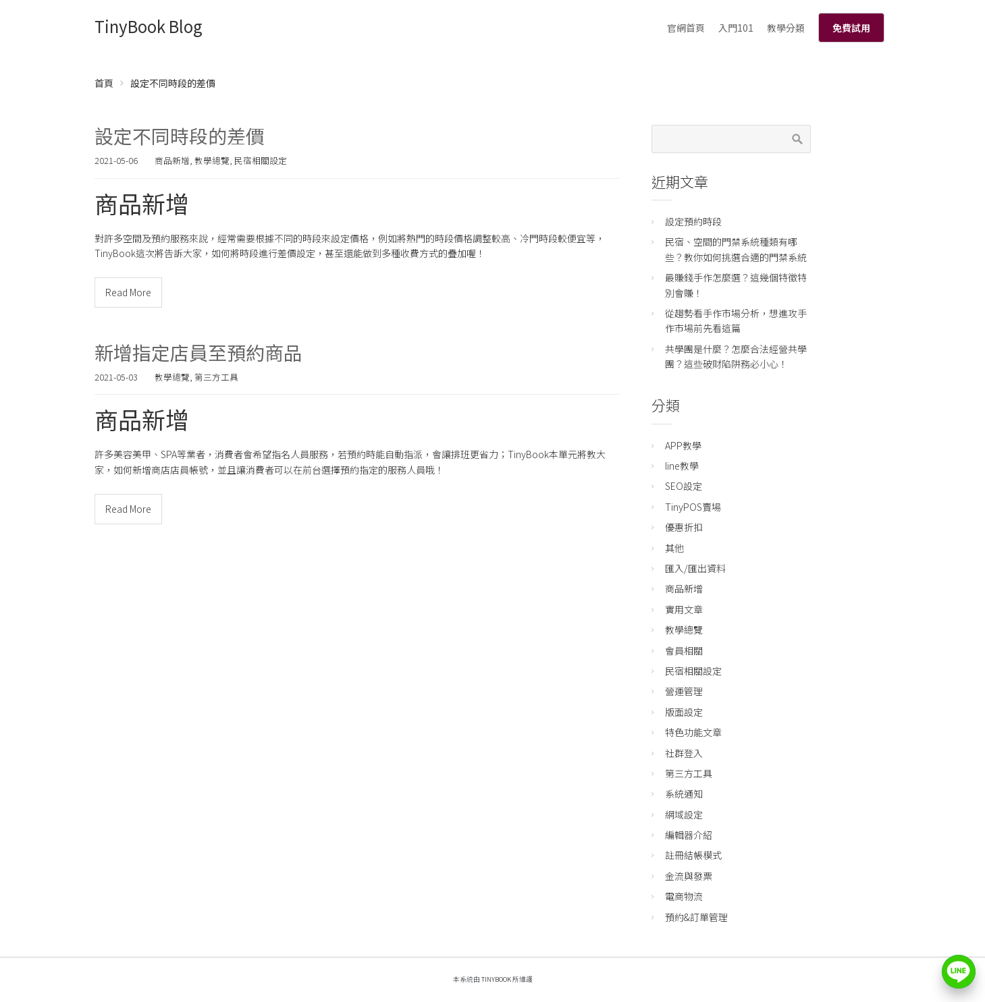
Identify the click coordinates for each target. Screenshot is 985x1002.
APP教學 (683, 445)
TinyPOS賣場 (693, 506)
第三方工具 (216, 376)
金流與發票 (688, 876)
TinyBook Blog (149, 26)
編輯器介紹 (688, 834)
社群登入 (684, 753)
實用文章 (684, 609)
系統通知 (684, 793)
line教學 (682, 465)
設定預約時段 (693, 221)
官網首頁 (686, 27)
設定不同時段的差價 (180, 135)
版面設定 (684, 712)
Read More (128, 292)
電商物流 (684, 896)
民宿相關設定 (260, 160)
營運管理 (684, 691)
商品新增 (172, 160)
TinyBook (496, 979)
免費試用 (851, 27)
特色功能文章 (693, 732)
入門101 (735, 27)
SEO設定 (683, 486)
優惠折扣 (684, 527)
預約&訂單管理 (696, 917)
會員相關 (684, 650)
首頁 (104, 83)
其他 (674, 548)
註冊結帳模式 (693, 855)
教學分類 (786, 27)
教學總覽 (212, 160)
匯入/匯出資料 (695, 568)
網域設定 (684, 814)
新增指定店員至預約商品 (198, 352)
